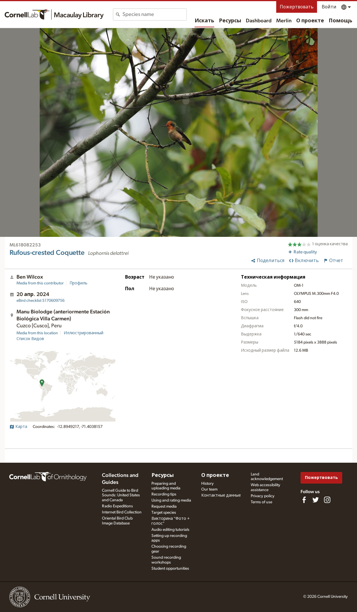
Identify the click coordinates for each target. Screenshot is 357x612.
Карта (18, 427)
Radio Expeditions (117, 506)
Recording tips (163, 494)
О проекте (310, 20)
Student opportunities (170, 568)
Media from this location (37, 333)
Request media (164, 506)
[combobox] (154, 14)
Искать (204, 20)
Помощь (340, 20)
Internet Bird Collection (122, 512)
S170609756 (41, 301)
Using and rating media (171, 500)
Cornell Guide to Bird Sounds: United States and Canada (121, 495)
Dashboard (259, 20)
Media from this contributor (40, 283)
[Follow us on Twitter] (315, 499)
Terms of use (261, 502)
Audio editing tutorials (170, 530)
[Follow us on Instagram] (327, 499)
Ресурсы (230, 20)
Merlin (284, 20)
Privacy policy (262, 496)
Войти (329, 7)
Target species (163, 513)
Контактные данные (221, 495)
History (207, 484)
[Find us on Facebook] (304, 499)
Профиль (78, 283)
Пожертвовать (297, 7)
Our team (209, 489)
